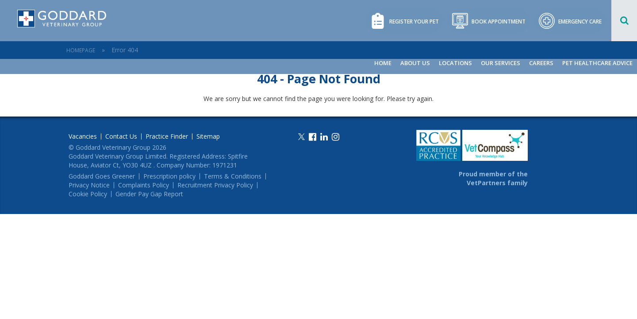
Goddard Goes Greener (102, 176)
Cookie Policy (88, 194)
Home (382, 63)
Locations (455, 63)
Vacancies (83, 136)
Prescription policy (169, 176)
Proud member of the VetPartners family (493, 178)
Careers (541, 63)
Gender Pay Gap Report (149, 194)
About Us (415, 63)
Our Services (500, 63)
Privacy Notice (89, 185)
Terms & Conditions (232, 176)
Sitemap (208, 136)
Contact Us (121, 136)
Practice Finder (167, 136)
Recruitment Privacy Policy (215, 185)
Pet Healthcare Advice (597, 63)
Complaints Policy (143, 185)
